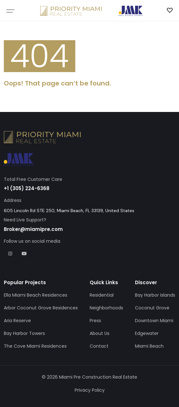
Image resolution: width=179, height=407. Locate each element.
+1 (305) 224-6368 (26, 188)
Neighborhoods (106, 308)
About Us (99, 333)
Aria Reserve (17, 320)
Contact (99, 346)
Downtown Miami (154, 320)
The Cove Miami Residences (35, 346)
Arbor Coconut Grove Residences (41, 308)
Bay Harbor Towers (24, 333)
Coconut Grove (152, 308)
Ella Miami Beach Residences (35, 295)
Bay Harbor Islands (155, 295)
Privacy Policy (90, 390)
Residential (102, 295)
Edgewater (147, 333)
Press (95, 320)
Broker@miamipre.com (33, 229)
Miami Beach (149, 346)
